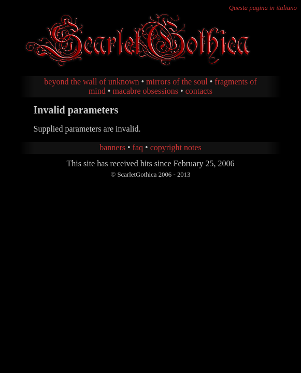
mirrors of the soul (177, 81)
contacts (198, 91)
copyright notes (176, 147)
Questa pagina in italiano (263, 7)
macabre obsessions (145, 91)
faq (138, 147)
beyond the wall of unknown (91, 81)
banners (112, 147)
